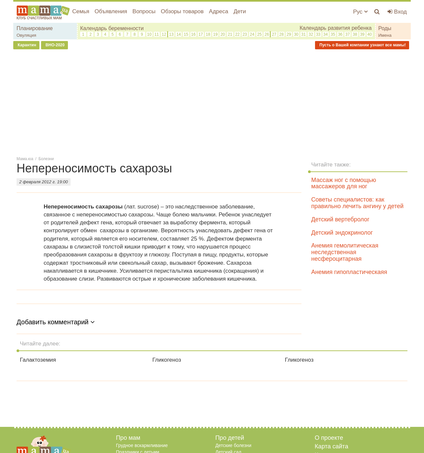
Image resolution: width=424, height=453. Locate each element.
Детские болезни (233, 445)
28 (281, 34)
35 (333, 34)
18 (208, 34)
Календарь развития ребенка (335, 28)
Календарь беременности (112, 28)
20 (223, 34)
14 (179, 34)
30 (296, 34)
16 (193, 34)
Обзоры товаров (182, 11)
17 (200, 34)
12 (164, 34)
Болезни (46, 159)
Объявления (110, 11)
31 (303, 34)
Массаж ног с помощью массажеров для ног (343, 183)
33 (318, 34)
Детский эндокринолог (342, 232)
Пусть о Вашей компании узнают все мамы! (362, 45)
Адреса (218, 11)
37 (347, 34)
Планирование (35, 28)
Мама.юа (25, 159)
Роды (384, 28)
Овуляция (26, 35)
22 (237, 34)
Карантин (26, 45)
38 (355, 34)
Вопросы (144, 11)
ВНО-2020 (54, 45)
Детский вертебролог (340, 219)
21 (230, 34)
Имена (385, 35)
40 (369, 34)
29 (289, 34)
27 (274, 34)
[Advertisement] (212, 102)
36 (340, 34)
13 (171, 34)
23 (244, 34)
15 (186, 34)
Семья (80, 11)
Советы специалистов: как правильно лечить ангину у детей (357, 202)
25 (259, 34)
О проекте (329, 437)
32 (311, 34)
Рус (360, 12)
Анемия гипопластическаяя (349, 272)
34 (325, 34)
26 (267, 34)
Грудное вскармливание (142, 445)
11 (156, 34)
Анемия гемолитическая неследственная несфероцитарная (345, 252)
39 (362, 34)
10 (149, 34)
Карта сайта (331, 446)
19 (215, 34)
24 (252, 34)
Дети (240, 11)
